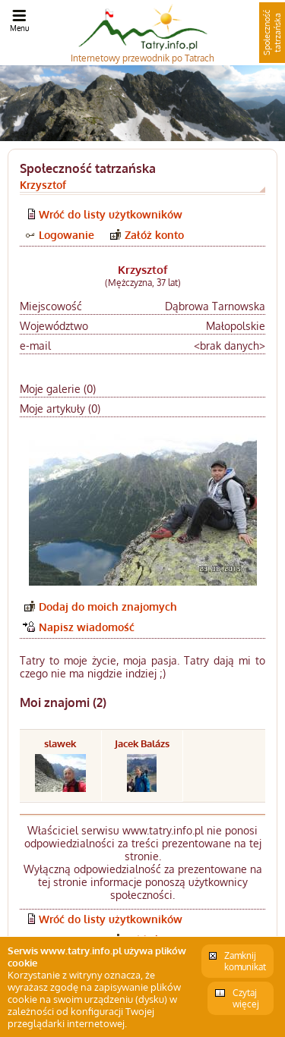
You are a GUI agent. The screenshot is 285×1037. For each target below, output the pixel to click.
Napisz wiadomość (87, 627)
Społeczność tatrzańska (272, 32)
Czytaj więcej (246, 998)
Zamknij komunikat (245, 961)
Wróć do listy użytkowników (110, 214)
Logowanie (66, 234)
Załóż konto (154, 234)
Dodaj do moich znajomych (108, 606)
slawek (60, 743)
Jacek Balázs (142, 743)
